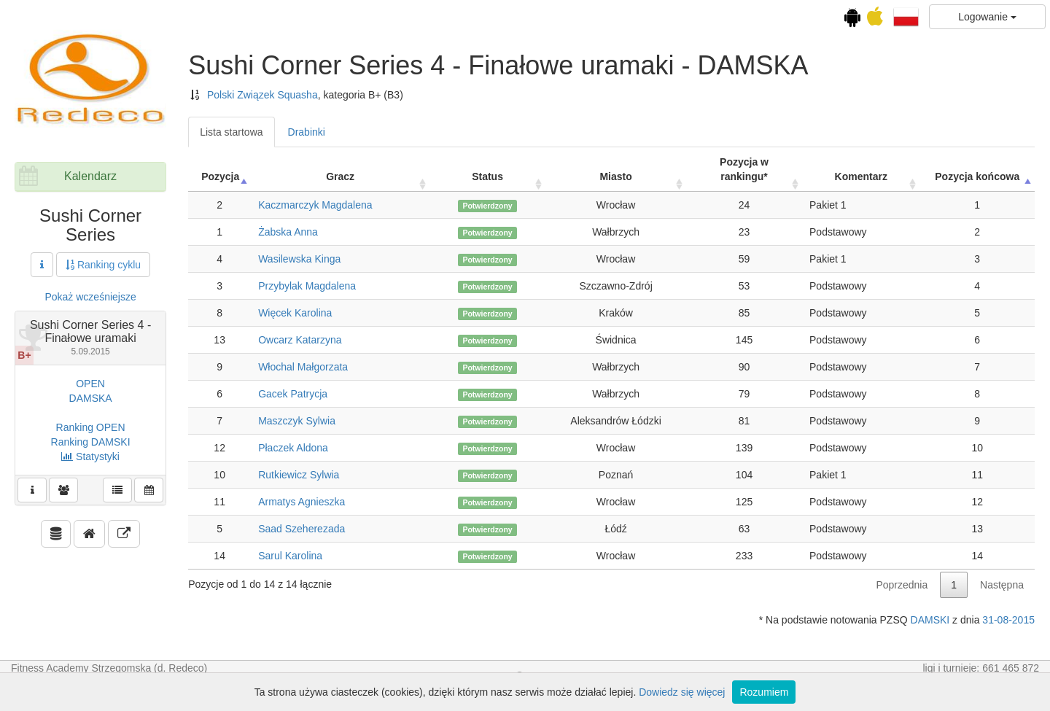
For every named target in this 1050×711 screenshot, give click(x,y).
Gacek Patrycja (292, 394)
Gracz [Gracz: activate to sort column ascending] (340, 176)
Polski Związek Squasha (262, 95)
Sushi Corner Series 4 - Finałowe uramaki (90, 338)
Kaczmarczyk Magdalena (315, 205)
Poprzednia (902, 585)
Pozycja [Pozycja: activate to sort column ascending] (220, 176)
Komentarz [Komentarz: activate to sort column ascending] (861, 176)
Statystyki (90, 456)
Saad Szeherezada (301, 529)
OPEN (90, 383)
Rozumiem (763, 692)
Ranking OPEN (90, 427)
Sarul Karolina (290, 556)
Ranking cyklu (103, 265)
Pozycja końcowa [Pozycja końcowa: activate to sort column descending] (977, 176)
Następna (1002, 585)
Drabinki (306, 132)
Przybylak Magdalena (307, 286)
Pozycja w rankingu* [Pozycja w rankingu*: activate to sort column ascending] (744, 169)
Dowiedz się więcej (682, 692)
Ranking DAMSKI (91, 442)
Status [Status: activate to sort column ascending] (487, 176)
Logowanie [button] (987, 17)
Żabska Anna (288, 232)
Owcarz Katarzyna (299, 340)
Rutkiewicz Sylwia (298, 475)
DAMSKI (930, 620)
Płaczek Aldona (293, 448)
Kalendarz (90, 176)
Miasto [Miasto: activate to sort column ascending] (615, 176)
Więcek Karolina (295, 313)
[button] (906, 16)
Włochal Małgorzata (303, 367)
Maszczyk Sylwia (296, 421)
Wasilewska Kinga (299, 259)
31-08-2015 (1008, 620)
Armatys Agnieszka (301, 502)
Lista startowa (231, 132)
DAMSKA (90, 398)
